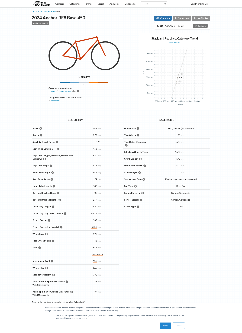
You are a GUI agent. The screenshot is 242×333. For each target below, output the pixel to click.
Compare (59, 3)
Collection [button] (182, 18)
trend (53, 91)
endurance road (64, 91)
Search (101, 3)
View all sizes (174, 42)
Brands (89, 3)
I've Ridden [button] (201, 18)
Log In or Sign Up (199, 3)
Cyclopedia (130, 3)
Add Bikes (114, 3)
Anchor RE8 (56, 100)
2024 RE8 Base (48, 11)
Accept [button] (165, 326)
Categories (75, 3)
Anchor (35, 11)
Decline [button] (179, 326)
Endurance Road (40, 23)
